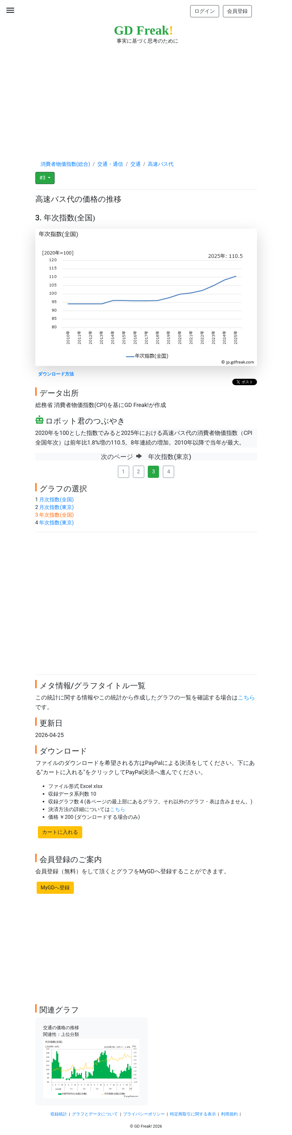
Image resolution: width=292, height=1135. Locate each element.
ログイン (204, 11)
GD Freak (143, 30)
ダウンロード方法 (56, 374)
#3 (43, 178)
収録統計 (58, 1114)
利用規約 (229, 1114)
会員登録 (237, 11)
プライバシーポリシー (144, 1114)
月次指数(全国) (56, 499)
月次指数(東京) (56, 507)
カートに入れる (60, 832)
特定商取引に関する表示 (193, 1114)
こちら (246, 697)
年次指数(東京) (56, 523)
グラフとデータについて (95, 1114)
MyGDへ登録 (55, 888)
